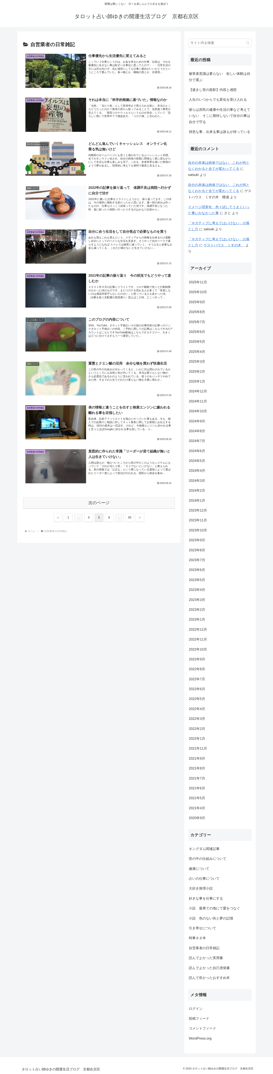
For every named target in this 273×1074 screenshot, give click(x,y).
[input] (220, 43)
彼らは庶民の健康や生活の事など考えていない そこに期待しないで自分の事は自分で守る (219, 116)
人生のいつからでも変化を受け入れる (218, 100)
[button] (248, 43)
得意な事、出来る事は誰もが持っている (219, 132)
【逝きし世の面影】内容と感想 (213, 90)
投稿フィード (199, 1018)
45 (129, 517)
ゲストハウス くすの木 (224, 245)
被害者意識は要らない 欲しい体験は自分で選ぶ (219, 77)
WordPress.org (200, 1038)
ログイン (195, 1009)
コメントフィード (202, 1028)
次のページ (99, 503)
